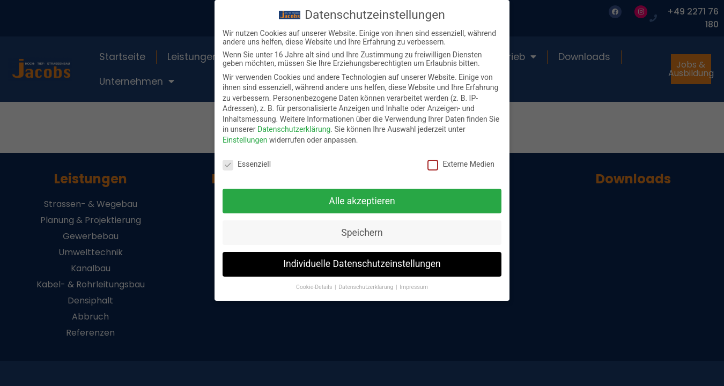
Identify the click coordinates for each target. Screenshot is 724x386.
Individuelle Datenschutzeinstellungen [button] (361, 260)
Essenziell (247, 159)
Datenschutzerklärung (293, 125)
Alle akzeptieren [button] (362, 196)
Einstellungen (245, 136)
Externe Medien (460, 159)
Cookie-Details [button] (315, 283)
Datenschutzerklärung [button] (366, 283)
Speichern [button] (361, 228)
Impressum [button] (414, 283)
